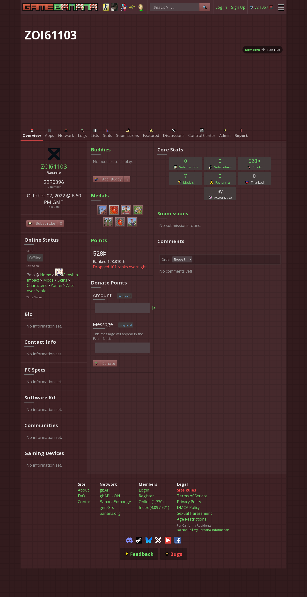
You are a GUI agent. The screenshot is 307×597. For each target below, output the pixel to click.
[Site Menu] (280, 7)
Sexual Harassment (194, 513)
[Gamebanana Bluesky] (149, 539)
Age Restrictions (191, 519)
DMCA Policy (188, 507)
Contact (85, 501)
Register (146, 496)
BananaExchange (115, 501)
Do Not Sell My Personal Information (203, 530)
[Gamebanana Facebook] (178, 539)
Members (252, 49)
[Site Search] (204, 7)
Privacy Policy (189, 501)
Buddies (101, 149)
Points (99, 240)
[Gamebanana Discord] (129, 539)
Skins (62, 280)
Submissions (172, 213)
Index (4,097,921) (154, 507)
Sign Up (238, 7)
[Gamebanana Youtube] (168, 539)
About (83, 490)
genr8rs (107, 507)
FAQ (81, 496)
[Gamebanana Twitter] (158, 539)
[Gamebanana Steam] (139, 539)
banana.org (110, 513)
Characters (37, 285)
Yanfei (56, 285)
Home (45, 274)
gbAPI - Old (110, 496)
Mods (48, 280)
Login (144, 490)
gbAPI (105, 490)
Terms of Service (192, 496)
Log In (221, 7)
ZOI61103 (273, 49)
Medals (100, 195)
